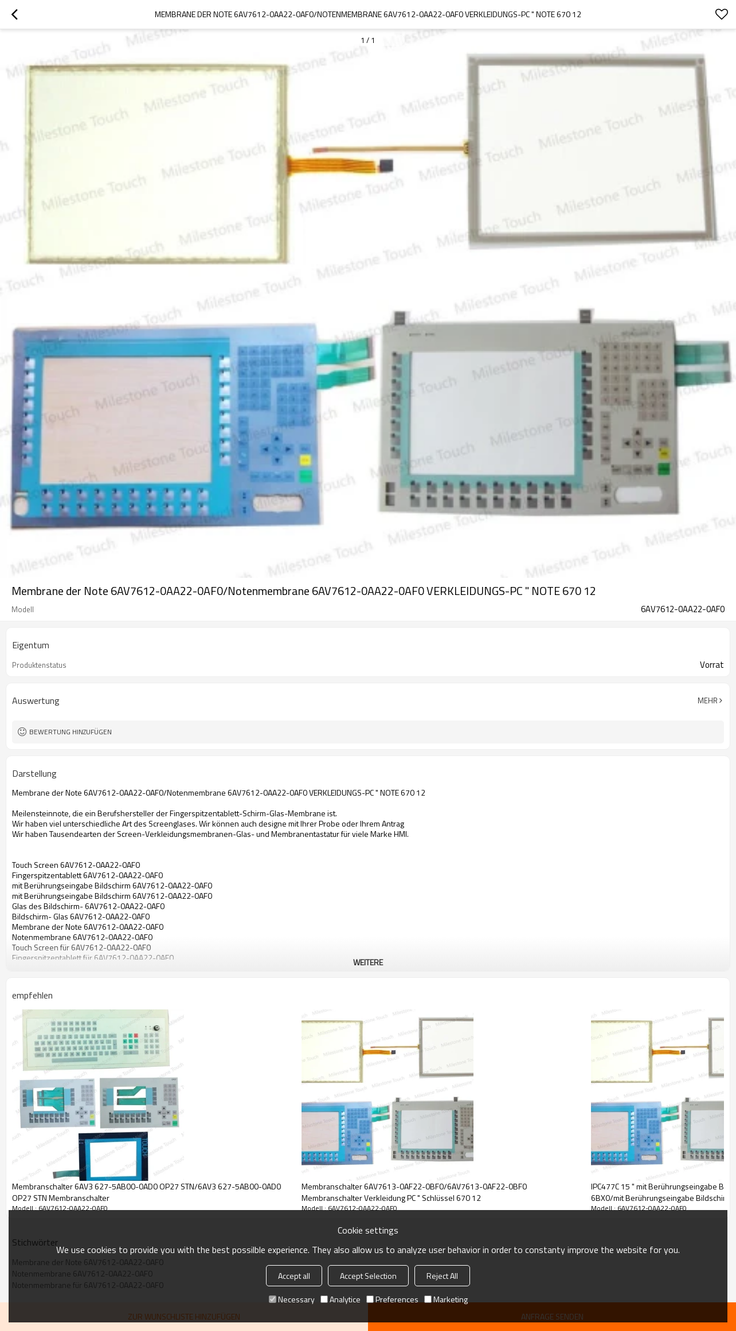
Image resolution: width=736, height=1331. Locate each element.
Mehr (708, 700)
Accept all (294, 1276)
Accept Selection (368, 1276)
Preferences (392, 1299)
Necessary (292, 1299)
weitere (368, 962)
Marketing (446, 1299)
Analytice (340, 1299)
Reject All (442, 1276)
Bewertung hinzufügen (70, 731)
